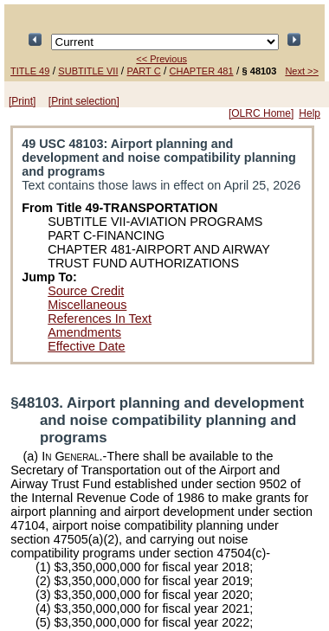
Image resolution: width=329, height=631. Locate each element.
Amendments (84, 332)
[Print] (22, 101)
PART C (143, 71)
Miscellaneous (87, 305)
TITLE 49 (29, 71)
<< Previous (161, 59)
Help (309, 113)
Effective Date (86, 346)
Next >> (302, 71)
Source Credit (86, 291)
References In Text (100, 318)
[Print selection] (83, 101)
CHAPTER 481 (202, 71)
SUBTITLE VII (88, 71)
